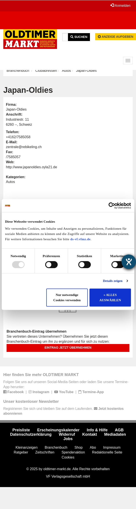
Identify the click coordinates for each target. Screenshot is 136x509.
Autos (66, 70)
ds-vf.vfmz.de (80, 239)
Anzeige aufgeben (115, 36)
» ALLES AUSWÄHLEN (110, 297)
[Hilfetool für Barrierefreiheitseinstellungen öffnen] (129, 261)
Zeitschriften (44, 452)
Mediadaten (115, 434)
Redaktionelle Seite (107, 452)
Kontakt (89, 434)
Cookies (68, 457)
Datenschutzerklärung (31, 434)
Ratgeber (21, 452)
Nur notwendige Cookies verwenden (67, 297)
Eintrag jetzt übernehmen (68, 347)
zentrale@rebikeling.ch (24, 147)
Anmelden (120, 5)
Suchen (78, 37)
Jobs (68, 439)
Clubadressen (46, 70)
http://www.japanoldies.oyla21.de (31, 167)
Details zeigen (112, 281)
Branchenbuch (18, 70)
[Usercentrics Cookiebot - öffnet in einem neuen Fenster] (112, 205)
